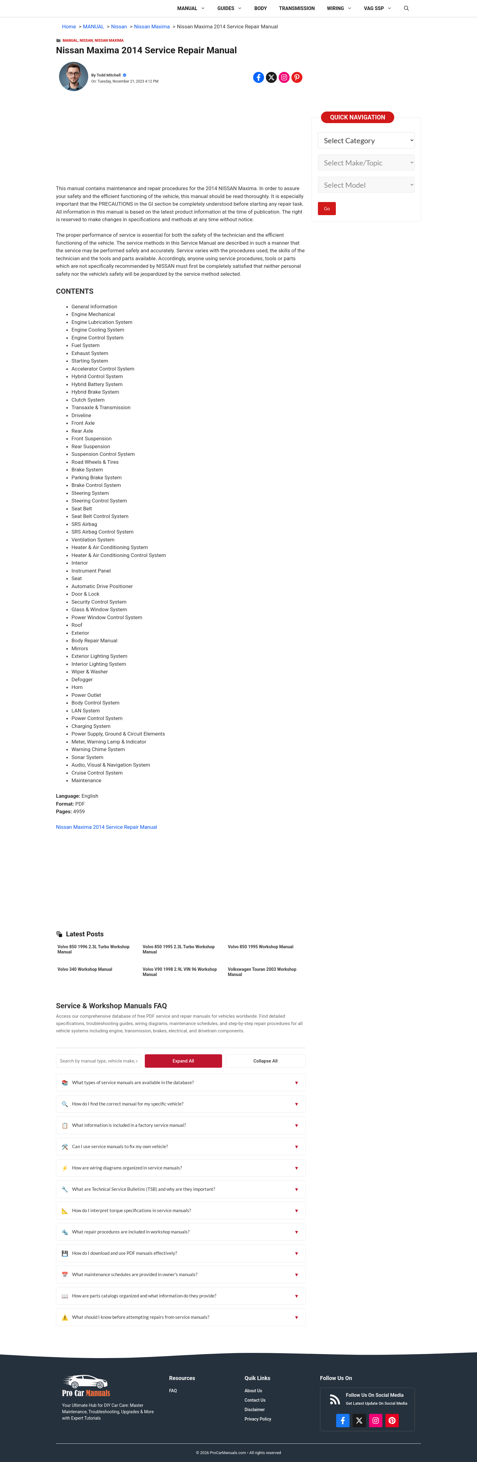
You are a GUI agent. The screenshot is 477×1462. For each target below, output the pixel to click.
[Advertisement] (180, 142)
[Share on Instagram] (284, 77)
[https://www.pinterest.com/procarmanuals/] (392, 1420)
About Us (253, 1390)
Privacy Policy (258, 1419)
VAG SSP (381, 8)
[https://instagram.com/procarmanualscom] (375, 1420)
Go (327, 208)
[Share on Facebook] (258, 77)
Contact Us (255, 1400)
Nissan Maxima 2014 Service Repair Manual (106, 827)
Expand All (251, 1061)
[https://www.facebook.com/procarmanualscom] (343, 1420)
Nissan (86, 40)
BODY (260, 8)
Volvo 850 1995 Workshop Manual (260, 946)
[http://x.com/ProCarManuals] (359, 1420)
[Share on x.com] (271, 77)
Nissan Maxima (109, 40)
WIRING (342, 8)
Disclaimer (255, 1409)
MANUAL (194, 8)
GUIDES (233, 8)
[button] (406, 8)
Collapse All (288, 1061)
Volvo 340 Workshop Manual (84, 969)
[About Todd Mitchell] (73, 78)
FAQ (173, 1390)
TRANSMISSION (297, 8)
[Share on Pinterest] (296, 77)
